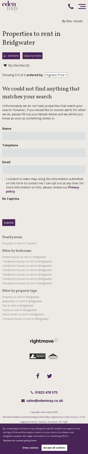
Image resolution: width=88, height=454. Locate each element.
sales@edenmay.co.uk (42, 400)
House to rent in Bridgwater (19, 310)
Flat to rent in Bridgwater (18, 305)
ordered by (34, 75)
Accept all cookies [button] (54, 447)
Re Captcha (10, 199)
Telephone (10, 145)
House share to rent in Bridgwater (23, 314)
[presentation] (30, 209)
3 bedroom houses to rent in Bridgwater (27, 270)
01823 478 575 (44, 392)
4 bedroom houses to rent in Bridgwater (27, 274)
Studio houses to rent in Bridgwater (24, 257)
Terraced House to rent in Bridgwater (25, 319)
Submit (9, 223)
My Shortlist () (16, 65)
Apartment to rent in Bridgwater (22, 301)
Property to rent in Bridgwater (21, 297)
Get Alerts (11, 56)
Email (6, 162)
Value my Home (32, 55)
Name (6, 129)
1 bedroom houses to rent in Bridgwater (27, 261)
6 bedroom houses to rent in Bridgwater (27, 283)
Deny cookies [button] (31, 447)
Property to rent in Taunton (19, 243)
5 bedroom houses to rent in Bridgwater (27, 279)
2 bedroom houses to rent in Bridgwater (27, 265)
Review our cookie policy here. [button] (20, 440)
